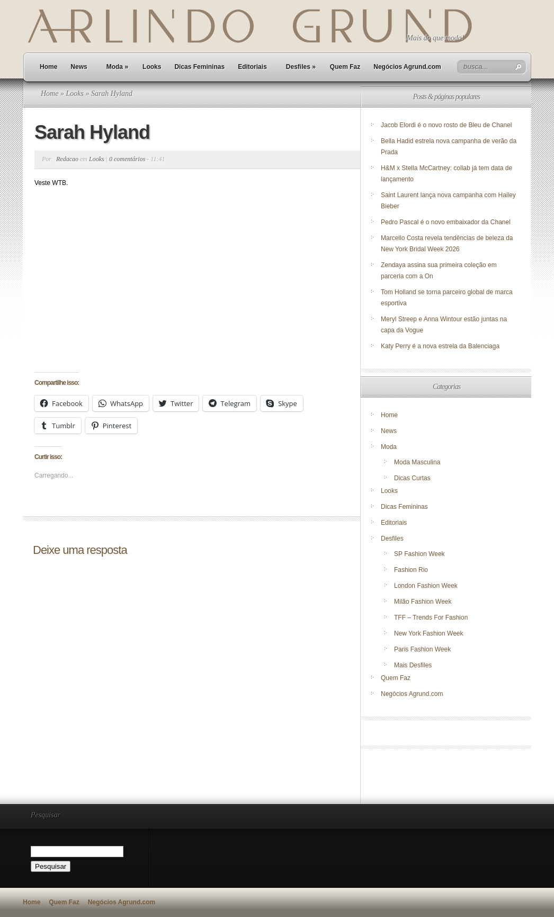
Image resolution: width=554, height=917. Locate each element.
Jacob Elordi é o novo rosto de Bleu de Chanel (446, 125)
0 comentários (127, 159)
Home (48, 66)
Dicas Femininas (199, 66)
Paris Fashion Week (422, 649)
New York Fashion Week (428, 633)
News (78, 66)
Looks (151, 66)
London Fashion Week (426, 585)
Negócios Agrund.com (407, 66)
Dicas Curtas (412, 478)
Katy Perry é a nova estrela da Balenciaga (440, 346)
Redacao (67, 159)
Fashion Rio (411, 570)
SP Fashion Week (419, 554)
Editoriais (252, 66)
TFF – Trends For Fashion (431, 617)
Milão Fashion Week (423, 601)
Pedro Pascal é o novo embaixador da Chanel (446, 222)
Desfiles (301, 66)
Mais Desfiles (413, 665)
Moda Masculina (417, 462)
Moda (117, 66)
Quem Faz (345, 66)
